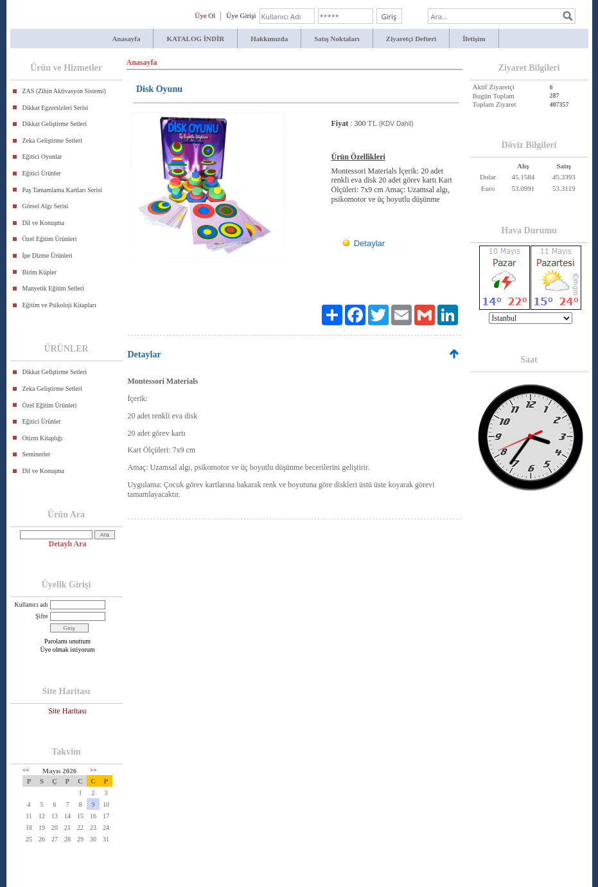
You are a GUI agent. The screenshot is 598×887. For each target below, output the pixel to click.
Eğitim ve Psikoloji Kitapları (59, 305)
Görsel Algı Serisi (45, 206)
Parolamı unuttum (67, 641)
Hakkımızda (269, 38)
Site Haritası (67, 710)
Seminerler (36, 454)
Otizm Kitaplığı (42, 438)
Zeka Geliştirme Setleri (52, 140)
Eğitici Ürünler (41, 173)
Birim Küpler (39, 272)
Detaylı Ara (68, 543)
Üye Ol (205, 15)
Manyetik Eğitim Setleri (53, 288)
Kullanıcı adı (31, 604)
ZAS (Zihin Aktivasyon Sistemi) (64, 90)
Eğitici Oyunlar (42, 156)
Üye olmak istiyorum (67, 649)
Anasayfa (126, 38)
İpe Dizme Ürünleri (47, 255)
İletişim (473, 38)
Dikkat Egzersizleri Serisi (55, 107)
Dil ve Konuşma (43, 222)
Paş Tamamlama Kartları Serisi (62, 189)
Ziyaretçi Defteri (411, 38)
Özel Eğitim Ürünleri (49, 238)
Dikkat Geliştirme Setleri (54, 123)
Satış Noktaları (337, 38)
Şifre (41, 616)
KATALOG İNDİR (195, 38)
